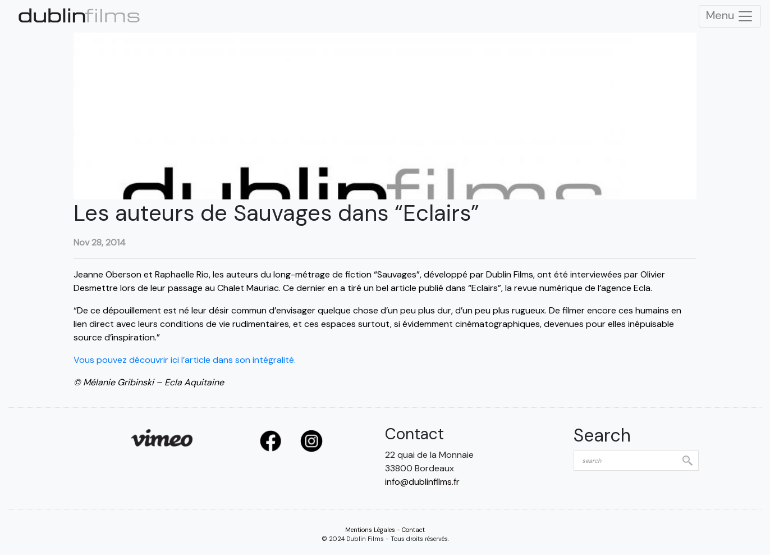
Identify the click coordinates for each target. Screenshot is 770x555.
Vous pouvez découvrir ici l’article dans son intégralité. (186, 360)
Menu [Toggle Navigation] (730, 16)
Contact (413, 530)
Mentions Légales (370, 530)
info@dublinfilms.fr (422, 482)
